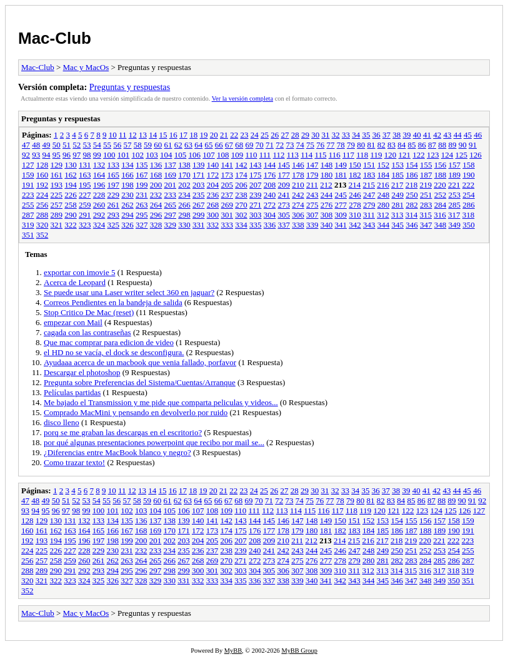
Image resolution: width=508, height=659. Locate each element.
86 (422, 144)
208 (270, 184)
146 (298, 164)
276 (327, 204)
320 (42, 224)
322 (70, 224)
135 (142, 164)
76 (320, 144)
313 (397, 214)
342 (355, 224)
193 (57, 184)
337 (284, 224)
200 (156, 184)
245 (341, 194)
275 (312, 204)
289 (57, 214)
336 (270, 224)
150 (355, 164)
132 (99, 164)
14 (153, 134)
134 (127, 164)
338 (298, 224)
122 (418, 154)
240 (270, 194)
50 (56, 144)
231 (142, 194)
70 (260, 144)
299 (198, 214)
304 (270, 214)
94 (46, 154)
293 (113, 214)
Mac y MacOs (86, 67)
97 (76, 154)
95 (56, 154)
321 (57, 224)
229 (113, 194)
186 (412, 174)
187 (426, 174)
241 (284, 194)
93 (36, 154)
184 (383, 174)
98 (87, 154)
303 (255, 214)
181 (341, 174)
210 (298, 184)
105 (180, 154)
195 (85, 184)
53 (87, 144)
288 (42, 214)
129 (57, 164)
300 (213, 214)
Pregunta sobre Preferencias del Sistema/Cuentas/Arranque (140, 382)
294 (127, 214)
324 (99, 224)
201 (170, 184)
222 (468, 184)
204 (213, 184)
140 (213, 164)
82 (381, 144)
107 (208, 154)
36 (376, 134)
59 (148, 144)
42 (437, 134)
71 (270, 144)
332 (213, 224)
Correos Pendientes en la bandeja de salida (113, 302)
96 (66, 154)
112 (279, 154)
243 (312, 194)
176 (270, 174)
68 (239, 144)
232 (156, 194)
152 (383, 164)
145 (284, 164)
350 (468, 224)
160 (42, 174)
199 (142, 184)
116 (335, 154)
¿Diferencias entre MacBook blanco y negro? (117, 452)
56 (117, 144)
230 (127, 194)
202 (184, 184)
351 (28, 234)
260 (99, 204)
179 (312, 174)
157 (455, 164)
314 (412, 214)
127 (28, 164)
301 (227, 214)
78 (341, 144)
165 (113, 174)
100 (109, 154)
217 (397, 184)
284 (440, 204)
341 (341, 224)
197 (113, 184)
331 (198, 224)
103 (152, 154)
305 (284, 214)
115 (320, 154)
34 (356, 134)
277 (341, 204)
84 (401, 144)
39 (406, 134)
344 (383, 224)
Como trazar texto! (74, 462)
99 (97, 154)
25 (265, 134)
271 (255, 204)
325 (113, 224)
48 (36, 144)
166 (127, 174)
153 (398, 164)
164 (99, 174)
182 (355, 174)
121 (405, 154)
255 (28, 204)
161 (57, 174)
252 (440, 194)
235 (198, 194)
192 (42, 184)
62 (178, 144)
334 (241, 224)
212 (326, 184)
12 (133, 134)
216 (383, 184)
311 (369, 214)
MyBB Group (299, 650)
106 (195, 154)
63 (188, 144)
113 (293, 154)
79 (351, 144)
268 (213, 204)
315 (426, 214)
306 (298, 214)
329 (170, 224)
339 (312, 224)
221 (454, 184)
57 (128, 144)
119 (376, 154)
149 (341, 164)
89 (453, 144)
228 (99, 194)
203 (198, 184)
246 (355, 194)
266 (184, 204)
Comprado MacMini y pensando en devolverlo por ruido (135, 412)
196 (99, 184)
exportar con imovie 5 (79, 272)
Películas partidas (72, 392)
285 (455, 204)
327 (142, 224)
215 (369, 184)
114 (306, 154)
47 (26, 144)
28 (295, 134)
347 (426, 224)
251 (426, 194)
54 (97, 144)
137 (170, 164)
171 (198, 174)
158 (468, 164)
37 (386, 134)
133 (113, 164)
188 (440, 174)
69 (250, 144)
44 (458, 134)
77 (331, 144)
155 (426, 164)
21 (224, 134)
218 (412, 184)
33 (346, 134)
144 (270, 164)
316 (440, 214)
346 (412, 224)
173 (227, 174)
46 (478, 134)
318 (468, 214)
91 (473, 144)
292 (99, 214)
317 (454, 214)
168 (156, 174)
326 (127, 224)
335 (255, 224)
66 (219, 144)
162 (70, 174)
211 (312, 184)
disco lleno (61, 422)
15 (163, 134)
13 (143, 134)
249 (398, 194)
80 (361, 144)
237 (227, 194)
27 (285, 134)
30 (315, 134)
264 (156, 204)
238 (241, 194)
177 (284, 174)
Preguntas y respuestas (129, 87)
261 (113, 204)
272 (270, 204)
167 (142, 174)
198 (127, 184)
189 (455, 174)
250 (412, 194)
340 (327, 224)
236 (213, 194)
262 (127, 204)
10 (113, 134)
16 (173, 134)
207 (255, 184)
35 (366, 134)
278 (355, 204)
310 (355, 214)
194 (70, 184)
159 (28, 174)
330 (184, 224)
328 (156, 224)
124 (447, 154)
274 (298, 204)
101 (123, 154)
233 (170, 194)
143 (255, 164)
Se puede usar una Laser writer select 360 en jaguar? (129, 292)
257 (57, 204)
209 (284, 184)
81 (371, 144)
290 (70, 214)
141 (227, 164)
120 (390, 154)
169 (170, 174)
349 (455, 224)
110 (251, 154)
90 (463, 144)
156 (440, 164)
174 (241, 174)
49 (46, 144)
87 (432, 144)
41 (427, 134)
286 (468, 204)
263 (142, 204)
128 (42, 164)
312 (383, 214)
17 (183, 134)
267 (198, 204)
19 (203, 134)
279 (369, 204)
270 (241, 204)
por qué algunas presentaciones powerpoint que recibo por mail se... (154, 442)
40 (417, 134)
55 (107, 144)
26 (275, 134)
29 (305, 134)
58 (138, 144)
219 (426, 184)
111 (265, 154)
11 (123, 134)
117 (348, 154)
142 (241, 164)
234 (184, 194)
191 (28, 184)
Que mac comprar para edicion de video (109, 342)
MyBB (233, 650)
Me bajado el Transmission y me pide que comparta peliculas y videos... (161, 402)
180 (327, 174)
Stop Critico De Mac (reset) (89, 312)
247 (369, 194)
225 (57, 194)
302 (241, 214)
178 (298, 174)
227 (85, 194)
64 (198, 144)
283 (426, 204)
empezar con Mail (73, 322)
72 (280, 144)
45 (468, 134)
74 (300, 144)
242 (298, 194)
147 (312, 164)
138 (184, 164)
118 (362, 154)
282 (412, 204)
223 (28, 194)
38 (396, 134)
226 (70, 194)
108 (223, 154)
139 (198, 164)
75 (310, 144)
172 (213, 174)
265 (170, 204)
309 (341, 214)
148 (327, 164)
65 (209, 144)
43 (447, 134)
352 (42, 234)
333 (227, 224)
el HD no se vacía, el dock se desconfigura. (114, 352)
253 (455, 194)
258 (70, 204)
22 (234, 134)
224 (42, 194)
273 (284, 204)
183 (369, 174)
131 (85, 164)
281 (398, 204)
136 (156, 164)
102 (138, 154)
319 (28, 224)
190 (468, 174)
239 (255, 194)
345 (398, 224)
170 (184, 174)
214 (355, 184)
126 (475, 154)
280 (383, 204)
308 (327, 214)
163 (85, 174)
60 (158, 144)
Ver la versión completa (242, 98)
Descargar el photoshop (82, 372)
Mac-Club (54, 38)
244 (327, 194)
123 (433, 154)
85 (412, 144)
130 (70, 164)
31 (325, 134)
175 (255, 174)
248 (383, 194)
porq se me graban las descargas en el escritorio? (123, 432)
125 (462, 154)
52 (76, 144)
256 (42, 204)
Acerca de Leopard (75, 282)
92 (26, 154)
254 (468, 194)
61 (168, 144)
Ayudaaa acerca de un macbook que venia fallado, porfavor (140, 362)
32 (336, 134)
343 (369, 224)
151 (369, 164)
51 (66, 144)
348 (440, 224)
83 (391, 144)
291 (85, 214)
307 (312, 214)
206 (241, 184)
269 (227, 204)
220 (440, 184)
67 (229, 144)
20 (214, 134)
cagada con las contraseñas (87, 332)
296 (156, 214)
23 (244, 134)
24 (255, 134)
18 (193, 134)
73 (290, 144)
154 (412, 164)
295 (142, 214)
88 (442, 144)
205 (227, 184)
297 (170, 214)
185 (398, 174)
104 (166, 154)
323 (85, 224)
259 (85, 204)
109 (237, 154)
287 (28, 214)
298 (184, 214)
